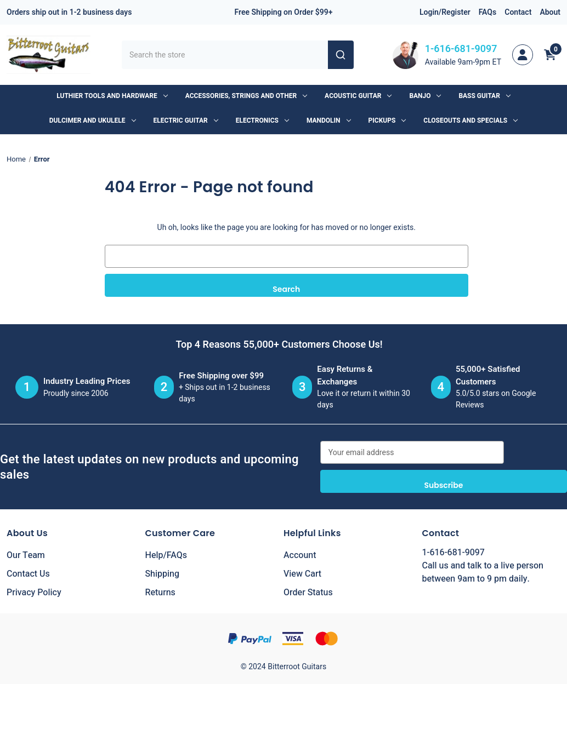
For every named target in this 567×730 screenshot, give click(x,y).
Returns (160, 592)
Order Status (308, 592)
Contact (517, 12)
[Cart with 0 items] (550, 54)
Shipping (162, 573)
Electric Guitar (186, 120)
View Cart (302, 573)
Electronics (262, 120)
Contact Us (28, 573)
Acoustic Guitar (358, 96)
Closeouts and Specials (470, 120)
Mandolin (329, 120)
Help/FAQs (166, 555)
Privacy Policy (34, 592)
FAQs (488, 12)
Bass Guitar (484, 96)
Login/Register (444, 12)
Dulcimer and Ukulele (92, 120)
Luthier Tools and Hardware (111, 96)
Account (300, 555)
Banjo (425, 96)
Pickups (387, 120)
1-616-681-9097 (461, 49)
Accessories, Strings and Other (246, 96)
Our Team (26, 555)
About (550, 12)
